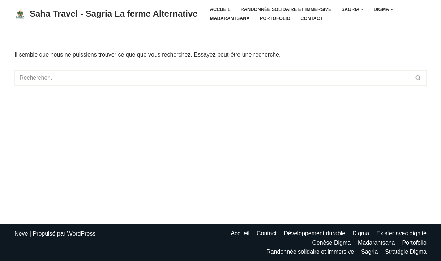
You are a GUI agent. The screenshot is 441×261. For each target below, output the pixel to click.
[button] (362, 9)
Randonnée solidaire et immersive (286, 9)
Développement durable (314, 233)
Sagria (369, 252)
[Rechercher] (212, 78)
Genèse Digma (331, 243)
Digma (360, 233)
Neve (21, 234)
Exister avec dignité (401, 233)
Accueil (220, 9)
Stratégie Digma (406, 252)
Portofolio (275, 18)
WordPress (81, 234)
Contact (311, 18)
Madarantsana (230, 18)
